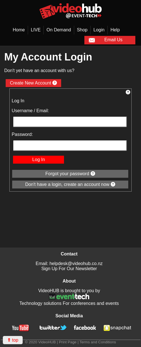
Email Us (106, 40)
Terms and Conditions (98, 342)
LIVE (36, 29)
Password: (22, 134)
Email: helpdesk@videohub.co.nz (69, 263)
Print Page (67, 342)
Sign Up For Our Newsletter (69, 268)
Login (98, 29)
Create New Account (33, 83)
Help (115, 29)
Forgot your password (70, 173)
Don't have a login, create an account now (70, 184)
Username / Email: (30, 110)
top (12, 340)
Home (19, 29)
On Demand (58, 29)
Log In (38, 159)
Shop (82, 29)
